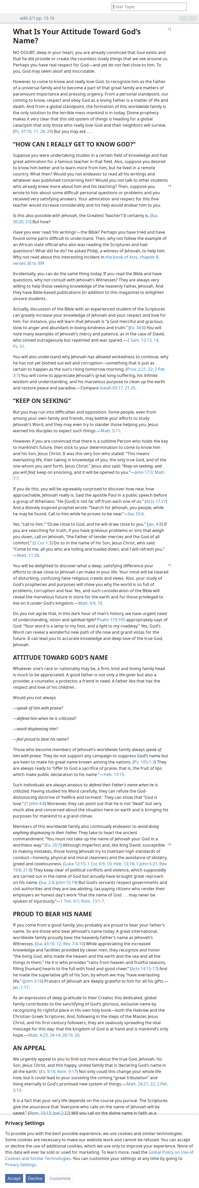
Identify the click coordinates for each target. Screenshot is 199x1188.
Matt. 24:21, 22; (141, 1084)
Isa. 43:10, (45, 944)
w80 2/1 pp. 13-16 (34, 18)
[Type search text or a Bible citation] (146, 6)
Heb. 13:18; (123, 864)
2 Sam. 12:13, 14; (143, 340)
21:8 (26, 870)
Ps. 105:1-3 (144, 762)
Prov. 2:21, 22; (140, 369)
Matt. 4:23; (38, 1035)
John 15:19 (65, 882)
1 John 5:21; (146, 864)
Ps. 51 (18, 346)
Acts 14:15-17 (144, 968)
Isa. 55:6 (136, 514)
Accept (14, 1178)
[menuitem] (8, 6)
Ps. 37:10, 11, (26, 131)
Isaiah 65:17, (112, 388)
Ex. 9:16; (48, 1071)
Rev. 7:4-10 (73, 944)
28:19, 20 (70, 1035)
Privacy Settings (20, 1164)
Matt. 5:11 (110, 431)
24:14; (55, 1035)
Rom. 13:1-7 (92, 901)
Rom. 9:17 (66, 1071)
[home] (8, 6)
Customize (60, 1178)
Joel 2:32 (60, 1113)
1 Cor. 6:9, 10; (99, 864)
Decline (35, 1178)
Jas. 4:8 (155, 524)
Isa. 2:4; (47, 882)
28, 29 (45, 131)
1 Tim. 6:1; (70, 901)
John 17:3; (144, 472)
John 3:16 (33, 981)
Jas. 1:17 (21, 987)
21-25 (130, 388)
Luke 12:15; (75, 864)
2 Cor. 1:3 (42, 543)
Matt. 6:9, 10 (90, 603)
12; (58, 944)
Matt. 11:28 (28, 555)
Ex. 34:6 (137, 327)
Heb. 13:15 (114, 774)
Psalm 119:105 (111, 620)
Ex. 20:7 (53, 845)
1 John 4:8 (35, 803)
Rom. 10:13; (40, 1113)
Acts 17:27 (156, 501)
